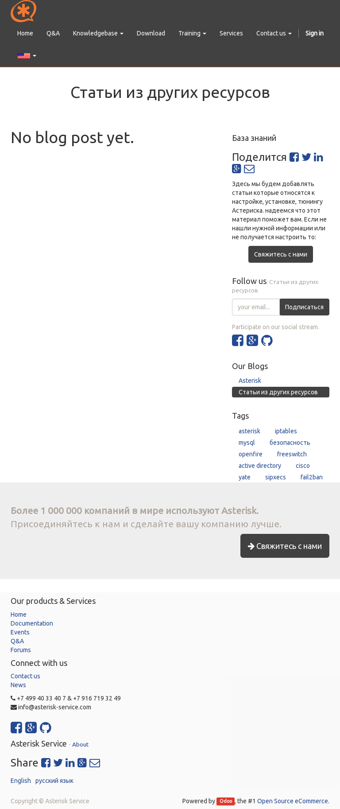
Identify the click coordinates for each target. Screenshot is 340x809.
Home (19, 614)
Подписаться (304, 307)
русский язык (54, 780)
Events (20, 632)
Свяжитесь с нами (280, 254)
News (18, 684)
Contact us (25, 676)
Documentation (32, 623)
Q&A (17, 641)
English (21, 780)
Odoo (226, 801)
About (80, 744)
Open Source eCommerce (292, 801)
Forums (21, 649)
